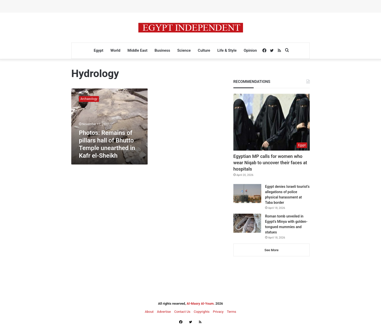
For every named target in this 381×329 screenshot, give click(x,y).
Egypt (98, 50)
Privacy (218, 312)
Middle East (137, 50)
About (149, 312)
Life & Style (227, 50)
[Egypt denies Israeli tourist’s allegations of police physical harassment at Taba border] (247, 193)
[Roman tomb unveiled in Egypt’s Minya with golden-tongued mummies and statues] (247, 223)
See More (272, 250)
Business (162, 50)
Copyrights (202, 312)
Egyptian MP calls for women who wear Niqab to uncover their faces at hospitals (270, 163)
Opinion (250, 50)
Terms (231, 312)
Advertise (164, 312)
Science (184, 50)
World (115, 50)
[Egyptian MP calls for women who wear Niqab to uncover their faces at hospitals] (271, 122)
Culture (204, 50)
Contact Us (182, 312)
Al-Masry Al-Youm (200, 303)
